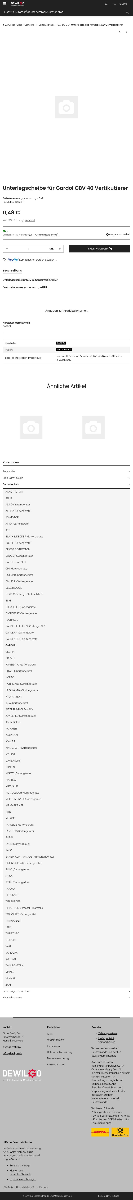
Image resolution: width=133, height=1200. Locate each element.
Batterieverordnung (58, 1058)
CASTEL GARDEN (16, 562)
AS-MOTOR (12, 517)
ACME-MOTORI (14, 491)
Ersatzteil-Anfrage (20, 1165)
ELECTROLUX (14, 587)
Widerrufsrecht (55, 1040)
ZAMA (9, 984)
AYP (8, 530)
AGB (49, 1034)
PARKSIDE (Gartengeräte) (20, 824)
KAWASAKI (12, 735)
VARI (8, 946)
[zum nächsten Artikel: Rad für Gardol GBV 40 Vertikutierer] (126, 31)
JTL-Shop (114, 1196)
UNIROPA (11, 940)
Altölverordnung (56, 1064)
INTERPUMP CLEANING (19, 709)
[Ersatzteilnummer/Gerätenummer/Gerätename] (127, 12)
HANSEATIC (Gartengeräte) (21, 664)
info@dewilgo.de (12, 1053)
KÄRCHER (11, 728)
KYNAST (10, 754)
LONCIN (10, 767)
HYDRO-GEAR (13, 696)
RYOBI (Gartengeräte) (18, 844)
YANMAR (11, 978)
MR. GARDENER (15, 805)
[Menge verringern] (7, 248)
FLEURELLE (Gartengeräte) (21, 607)
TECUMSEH (12, 895)
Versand (30, 220)
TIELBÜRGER (13, 901)
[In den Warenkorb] (5, 41)
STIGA (9, 876)
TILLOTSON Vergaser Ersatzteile (24, 908)
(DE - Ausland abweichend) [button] (43, 234)
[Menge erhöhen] (60, 248)
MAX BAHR (12, 786)
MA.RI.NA (11, 779)
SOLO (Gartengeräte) (17, 869)
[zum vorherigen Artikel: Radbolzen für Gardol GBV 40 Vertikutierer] (119, 31)
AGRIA (9, 498)
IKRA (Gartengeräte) (17, 703)
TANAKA (10, 888)
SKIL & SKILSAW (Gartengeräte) (23, 863)
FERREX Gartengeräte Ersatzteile (24, 594)
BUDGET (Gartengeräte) (19, 555)
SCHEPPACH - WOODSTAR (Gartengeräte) (30, 856)
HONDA (10, 677)
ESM (8, 600)
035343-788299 (12, 1047)
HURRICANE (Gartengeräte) (21, 683)
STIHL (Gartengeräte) (17, 882)
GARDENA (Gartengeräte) (20, 632)
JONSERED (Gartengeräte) (21, 715)
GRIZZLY (10, 658)
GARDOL (61, 343)
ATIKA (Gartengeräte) (17, 523)
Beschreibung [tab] (12, 271)
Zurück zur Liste (13, 25)
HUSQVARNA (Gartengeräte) (22, 690)
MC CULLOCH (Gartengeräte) (22, 792)
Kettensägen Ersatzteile (16, 991)
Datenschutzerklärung (59, 1052)
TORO (9, 927)
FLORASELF (12, 619)
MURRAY (11, 818)
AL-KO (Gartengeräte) (18, 504)
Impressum (53, 1046)
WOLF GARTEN (14, 965)
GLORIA (10, 651)
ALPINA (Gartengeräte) (18, 511)
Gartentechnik (64, 349)
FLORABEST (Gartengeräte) (21, 613)
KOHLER (10, 741)
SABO (9, 850)
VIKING (10, 972)
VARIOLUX (11, 952)
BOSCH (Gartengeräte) (18, 543)
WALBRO (11, 959)
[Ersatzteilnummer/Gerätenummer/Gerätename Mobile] (64, 12)
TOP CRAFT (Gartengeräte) (21, 914)
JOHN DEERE (13, 722)
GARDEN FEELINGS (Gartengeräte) (25, 626)
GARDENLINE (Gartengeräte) (22, 639)
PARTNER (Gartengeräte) (20, 831)
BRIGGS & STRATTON (18, 549)
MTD (8, 811)
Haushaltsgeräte (12, 997)
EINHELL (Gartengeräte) (19, 581)
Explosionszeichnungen (23, 1179)
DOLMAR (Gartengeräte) (19, 575)
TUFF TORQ (12, 933)
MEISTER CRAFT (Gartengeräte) (24, 799)
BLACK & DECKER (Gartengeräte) (24, 536)
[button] (106, 3)
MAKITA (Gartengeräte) (18, 773)
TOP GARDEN (13, 920)
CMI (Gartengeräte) (16, 568)
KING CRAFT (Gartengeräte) (21, 747)
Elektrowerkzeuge (13, 478)
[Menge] (28, 248)
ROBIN (9, 837)
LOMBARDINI (13, 760)
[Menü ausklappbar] (4, 2)
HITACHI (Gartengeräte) (19, 671)
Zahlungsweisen (107, 1033)
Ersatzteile (9, 471)
